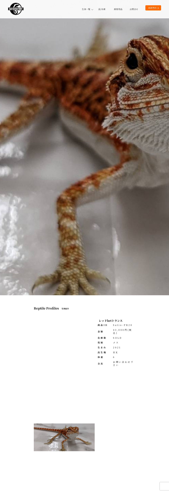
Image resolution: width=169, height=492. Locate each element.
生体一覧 (87, 9)
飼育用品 (118, 9)
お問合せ (134, 9)
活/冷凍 (101, 9)
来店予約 (153, 7)
